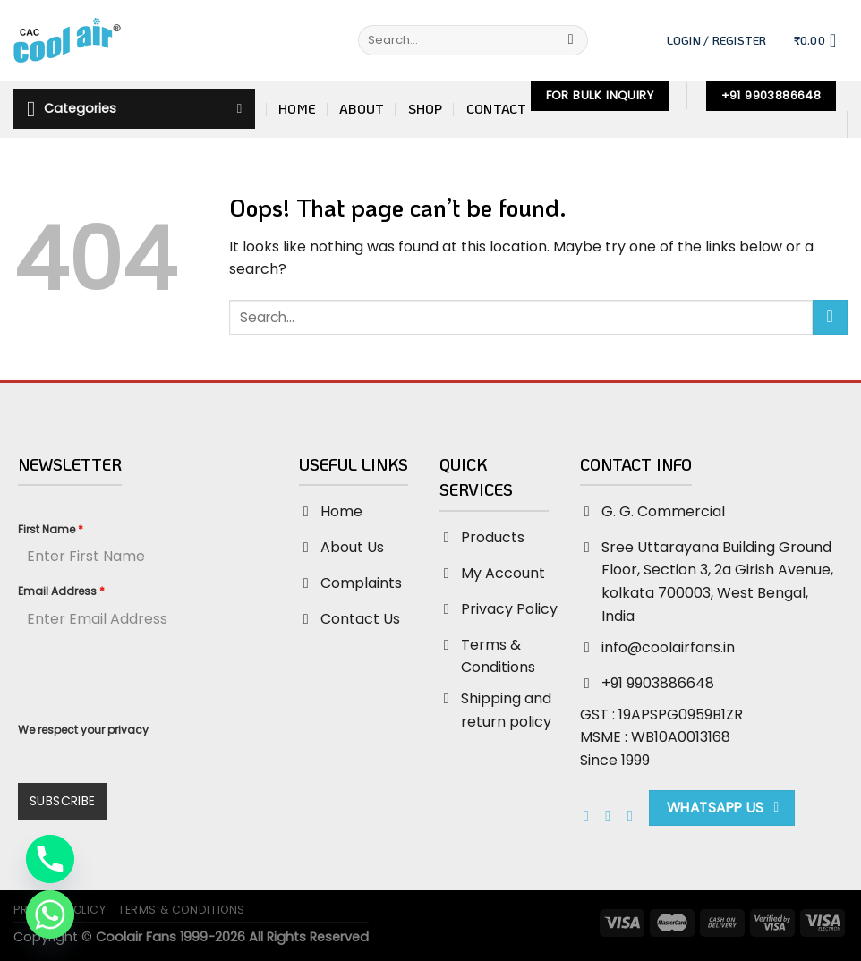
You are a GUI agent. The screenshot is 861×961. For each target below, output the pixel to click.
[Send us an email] (634, 815)
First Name (50, 529)
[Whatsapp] (50, 914)
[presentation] (149, 679)
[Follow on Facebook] (591, 815)
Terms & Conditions (181, 909)
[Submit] (570, 40)
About (361, 108)
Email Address (61, 591)
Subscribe (63, 801)
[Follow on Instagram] (612, 815)
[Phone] (50, 859)
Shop (425, 108)
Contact (496, 108)
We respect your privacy (83, 729)
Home (297, 108)
